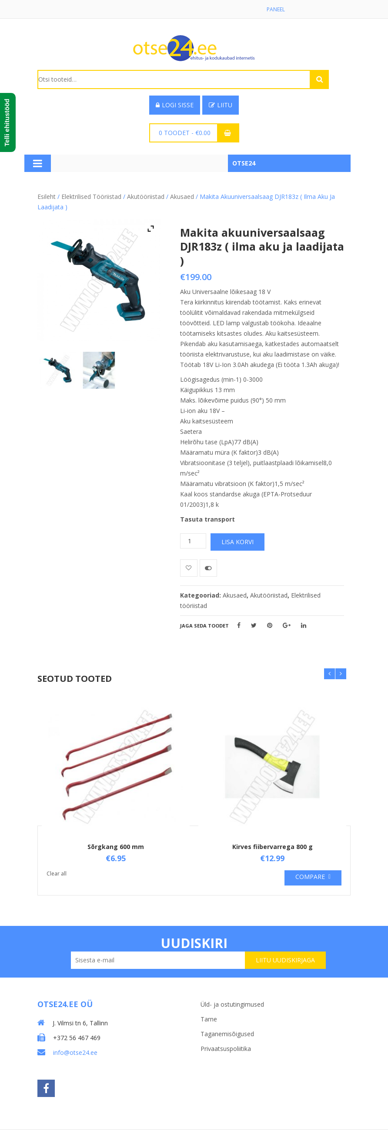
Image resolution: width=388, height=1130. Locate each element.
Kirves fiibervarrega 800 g (272, 847)
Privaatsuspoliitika (226, 1048)
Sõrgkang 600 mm (115, 847)
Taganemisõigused (227, 1034)
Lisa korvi (237, 542)
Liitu (220, 105)
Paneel (276, 9)
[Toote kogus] (193, 540)
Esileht (46, 196)
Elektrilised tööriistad (91, 196)
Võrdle (208, 568)
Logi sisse (175, 105)
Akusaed (182, 196)
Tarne (209, 1019)
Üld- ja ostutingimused (232, 1004)
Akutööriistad (145, 196)
